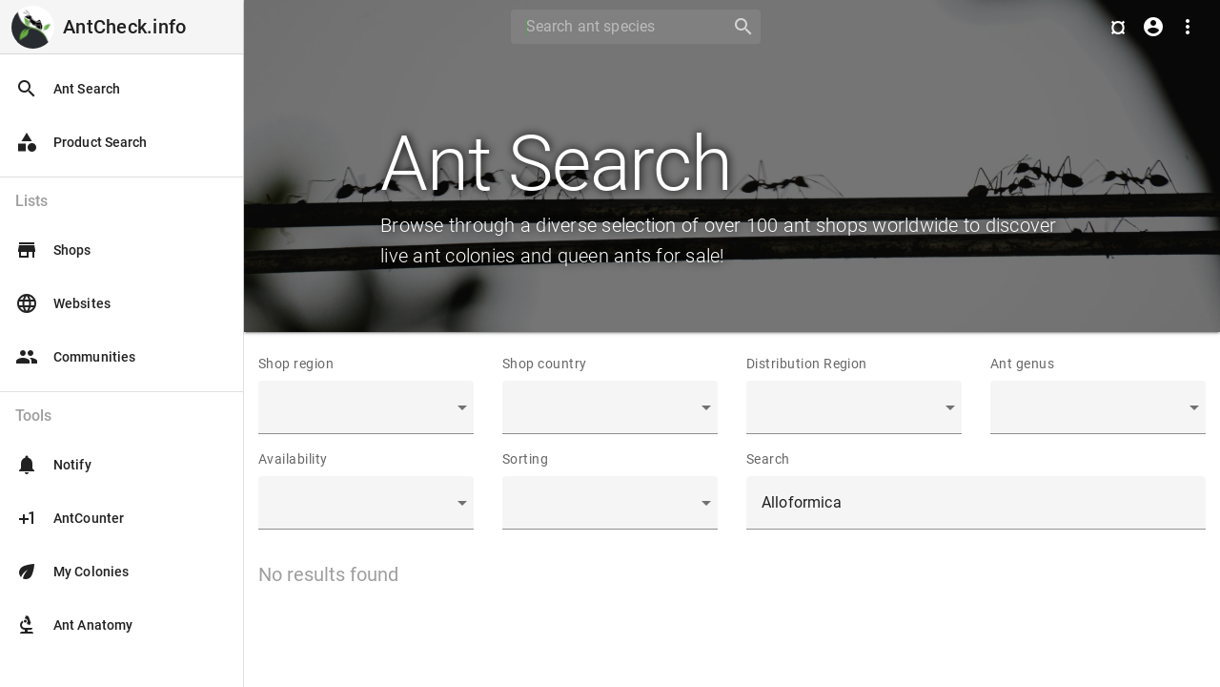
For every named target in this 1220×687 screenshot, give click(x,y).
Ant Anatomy (73, 625)
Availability (293, 459)
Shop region (296, 363)
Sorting (525, 459)
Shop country (544, 363)
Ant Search (67, 88)
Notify (53, 464)
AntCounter (69, 518)
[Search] (615, 27)
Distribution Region (806, 363)
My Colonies (72, 571)
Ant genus (1022, 363)
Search (768, 459)
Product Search (81, 142)
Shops (53, 250)
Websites (63, 303)
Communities (75, 356)
